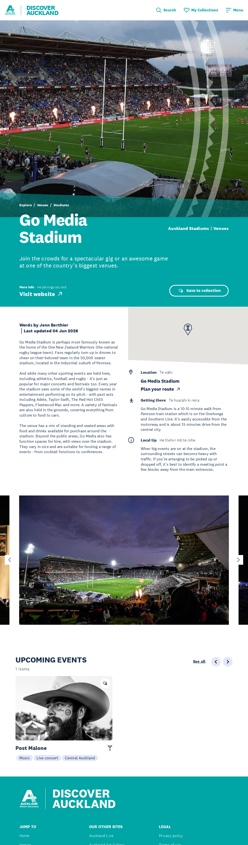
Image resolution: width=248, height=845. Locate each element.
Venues (42, 205)
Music (24, 757)
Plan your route (161, 389)
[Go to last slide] (10, 560)
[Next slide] (238, 560)
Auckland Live (101, 835)
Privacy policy (171, 835)
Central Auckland (80, 757)
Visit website (41, 294)
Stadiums (61, 205)
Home (24, 835)
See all (199, 661)
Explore (25, 205)
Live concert (47, 757)
